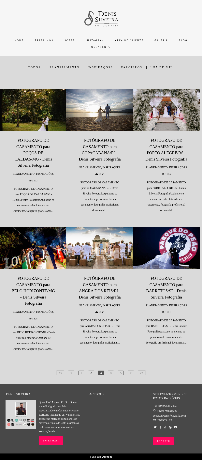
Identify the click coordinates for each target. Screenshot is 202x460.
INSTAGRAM (95, 40)
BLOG (183, 40)
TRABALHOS (44, 40)
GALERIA (161, 40)
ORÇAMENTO (101, 47)
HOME (19, 40)
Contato (163, 440)
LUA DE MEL (162, 67)
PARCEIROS (131, 67)
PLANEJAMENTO (65, 67)
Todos (34, 67)
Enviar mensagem (167, 411)
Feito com (101, 456)
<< (60, 373)
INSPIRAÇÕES (100, 67)
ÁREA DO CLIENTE (129, 40)
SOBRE (70, 40)
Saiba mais (51, 440)
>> (142, 373)
